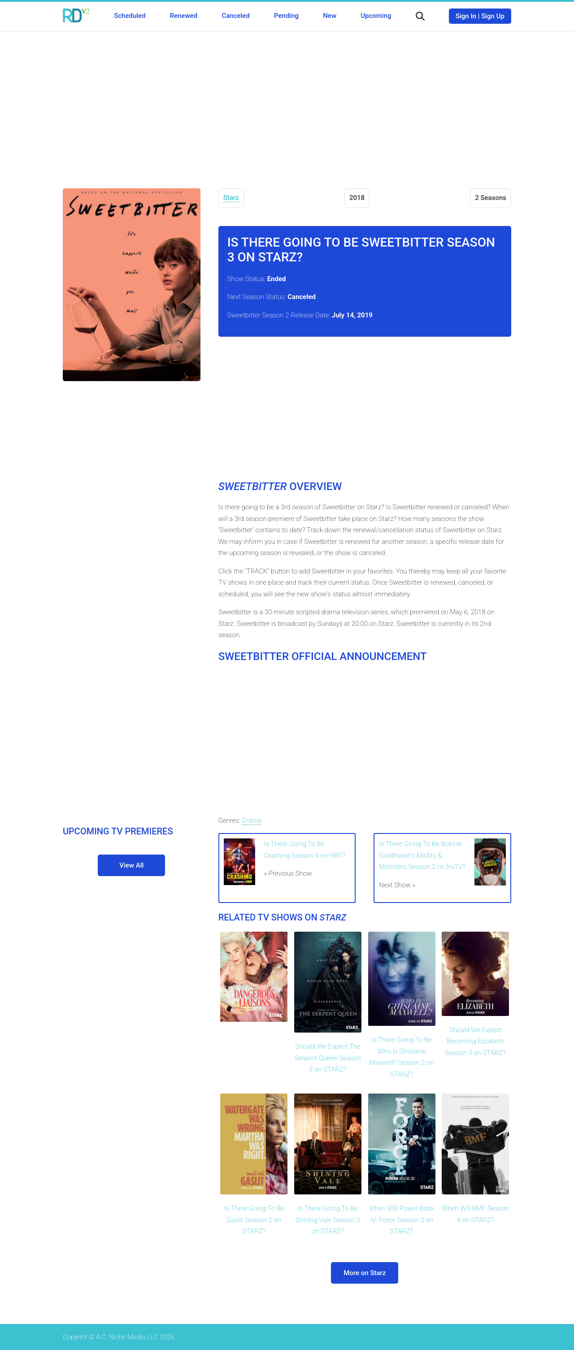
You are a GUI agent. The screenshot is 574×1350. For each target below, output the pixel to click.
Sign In (466, 16)
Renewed (183, 16)
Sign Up (492, 16)
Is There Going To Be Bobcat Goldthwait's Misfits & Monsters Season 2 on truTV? (422, 855)
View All (131, 865)
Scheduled (129, 16)
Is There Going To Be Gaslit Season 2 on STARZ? (254, 1219)
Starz (231, 198)
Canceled (235, 16)
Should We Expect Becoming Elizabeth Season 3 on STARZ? (475, 1041)
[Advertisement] (287, 103)
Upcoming (376, 16)
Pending (286, 16)
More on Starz (365, 1273)
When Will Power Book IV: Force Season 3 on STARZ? (402, 1219)
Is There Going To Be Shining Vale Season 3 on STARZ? (328, 1219)
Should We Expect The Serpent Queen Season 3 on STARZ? (328, 1057)
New (329, 16)
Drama (251, 820)
